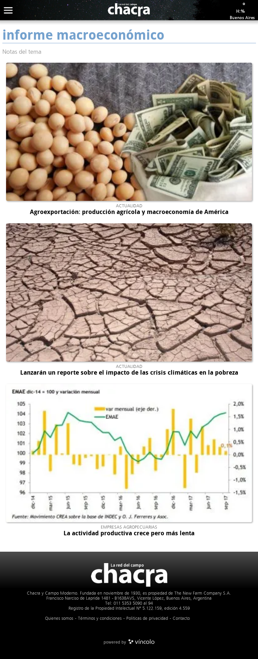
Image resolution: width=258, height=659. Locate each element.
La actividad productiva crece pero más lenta (129, 533)
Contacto (181, 618)
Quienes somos (59, 618)
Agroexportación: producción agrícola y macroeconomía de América (129, 212)
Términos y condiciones (100, 618)
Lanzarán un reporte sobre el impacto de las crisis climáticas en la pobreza (129, 372)
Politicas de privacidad (147, 618)
